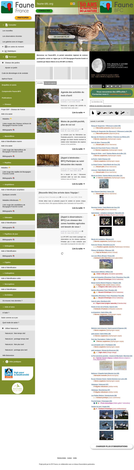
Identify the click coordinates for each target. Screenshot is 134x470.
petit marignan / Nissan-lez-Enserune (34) (104, 350)
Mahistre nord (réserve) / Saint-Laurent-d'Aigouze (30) (109, 328)
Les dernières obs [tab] (96, 102)
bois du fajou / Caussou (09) (100, 142)
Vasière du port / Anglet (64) (100, 406)
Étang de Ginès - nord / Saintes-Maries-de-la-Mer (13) (108, 153)
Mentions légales (61, 458)
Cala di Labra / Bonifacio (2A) (100, 301)
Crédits (75, 458)
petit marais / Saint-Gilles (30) (101, 334)
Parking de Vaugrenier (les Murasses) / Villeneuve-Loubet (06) (111, 131)
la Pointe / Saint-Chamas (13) (100, 159)
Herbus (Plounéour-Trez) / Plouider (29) (104, 290)
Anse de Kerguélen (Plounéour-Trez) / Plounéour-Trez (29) (110, 277)
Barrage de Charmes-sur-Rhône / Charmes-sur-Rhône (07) (110, 137)
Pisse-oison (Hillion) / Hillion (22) (102, 272)
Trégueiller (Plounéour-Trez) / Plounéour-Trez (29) (107, 296)
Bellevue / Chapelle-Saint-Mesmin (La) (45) (105, 373)
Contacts (69, 458)
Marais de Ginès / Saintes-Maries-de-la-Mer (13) (106, 175)
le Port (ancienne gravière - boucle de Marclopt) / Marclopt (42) (111, 356)
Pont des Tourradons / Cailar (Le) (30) (103, 339)
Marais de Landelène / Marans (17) (102, 239)
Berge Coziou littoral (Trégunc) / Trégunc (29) (106, 283)
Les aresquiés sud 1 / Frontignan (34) (103, 345)
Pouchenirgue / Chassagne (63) (101, 401)
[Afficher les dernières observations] (100, 106)
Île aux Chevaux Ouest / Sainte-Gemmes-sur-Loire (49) (109, 379)
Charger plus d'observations (111, 446)
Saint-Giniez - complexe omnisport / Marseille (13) (107, 213)
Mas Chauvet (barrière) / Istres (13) (102, 191)
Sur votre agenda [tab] (50, 83)
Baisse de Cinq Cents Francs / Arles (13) (104, 148)
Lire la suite (78, 112)
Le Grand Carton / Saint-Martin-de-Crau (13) (105, 164)
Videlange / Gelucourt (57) (99, 384)
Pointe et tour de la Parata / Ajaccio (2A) (104, 307)
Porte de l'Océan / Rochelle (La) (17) (103, 245)
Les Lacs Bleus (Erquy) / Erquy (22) (102, 256)
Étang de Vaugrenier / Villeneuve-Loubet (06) (106, 126)
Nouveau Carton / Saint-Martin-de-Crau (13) (105, 207)
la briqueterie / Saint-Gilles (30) (101, 312)
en (73, 3)
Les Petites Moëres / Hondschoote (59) (104, 395)
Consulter (44, 11)
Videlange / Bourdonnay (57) (100, 390)
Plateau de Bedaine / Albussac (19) (102, 250)
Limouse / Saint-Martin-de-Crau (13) (103, 170)
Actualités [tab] (40, 83)
